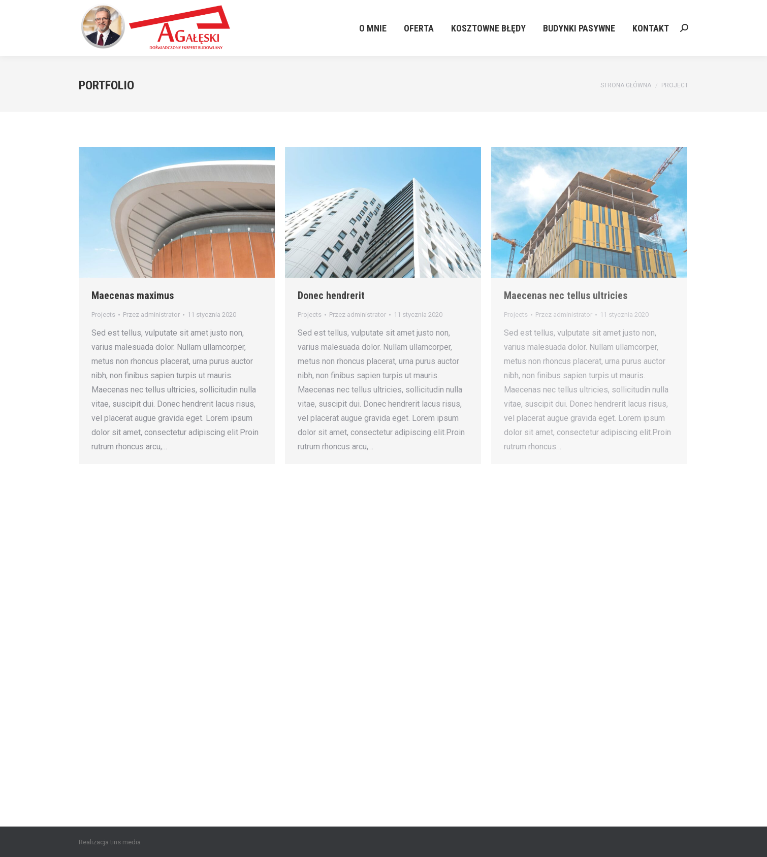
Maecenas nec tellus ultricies (565, 295)
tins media (125, 842)
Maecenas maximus (132, 295)
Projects (103, 314)
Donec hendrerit (331, 295)
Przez (151, 314)
